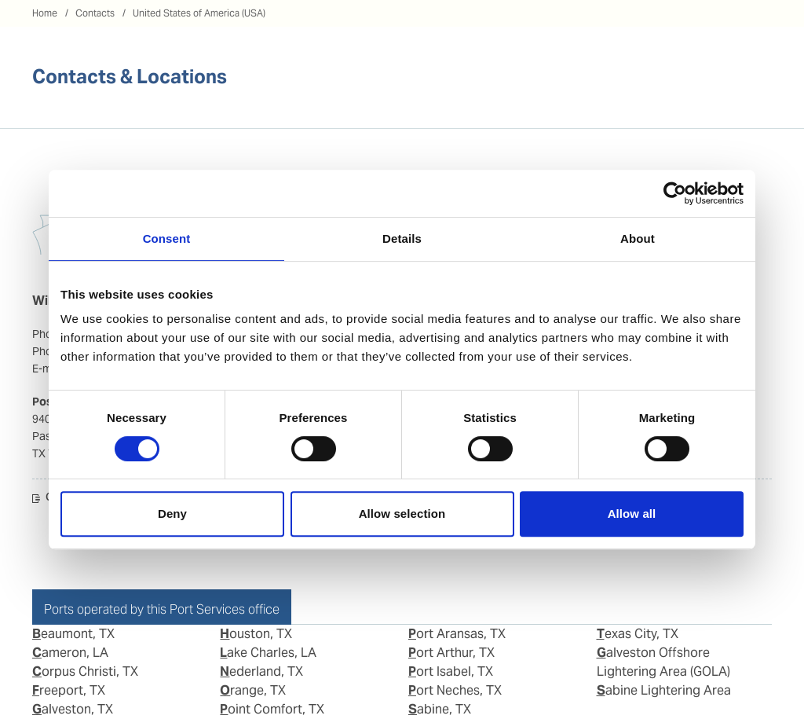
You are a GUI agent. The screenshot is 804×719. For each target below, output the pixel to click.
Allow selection (402, 513)
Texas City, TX (637, 633)
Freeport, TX (68, 690)
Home (44, 13)
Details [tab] (402, 238)
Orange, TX (253, 690)
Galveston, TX (72, 709)
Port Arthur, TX (451, 652)
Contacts (95, 13)
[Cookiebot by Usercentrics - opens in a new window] (675, 193)
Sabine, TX (439, 709)
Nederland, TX (261, 671)
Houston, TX (256, 633)
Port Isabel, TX (450, 671)
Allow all (632, 513)
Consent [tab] (167, 238)
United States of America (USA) (199, 13)
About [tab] (637, 238)
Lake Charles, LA (268, 652)
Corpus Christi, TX (85, 671)
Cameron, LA (70, 652)
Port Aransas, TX (457, 633)
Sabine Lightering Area (664, 690)
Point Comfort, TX (272, 709)
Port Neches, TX (455, 690)
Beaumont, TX (73, 633)
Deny (172, 513)
